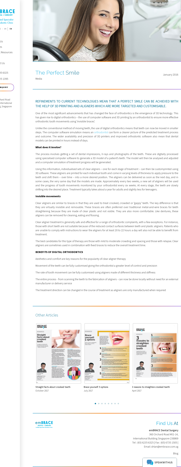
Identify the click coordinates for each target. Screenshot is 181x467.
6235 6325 (13, 70)
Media (8, 55)
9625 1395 (13, 76)
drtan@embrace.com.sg (164, 447)
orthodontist (101, 132)
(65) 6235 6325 (145, 443)
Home (8, 33)
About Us (10, 39)
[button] (95, 403)
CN (23, 26)
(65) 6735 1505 (169, 443)
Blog (175, 453)
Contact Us (11, 60)
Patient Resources (15, 50)
